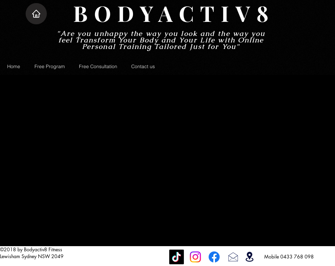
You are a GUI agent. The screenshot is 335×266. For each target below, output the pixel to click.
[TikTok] (176, 257)
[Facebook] (214, 257)
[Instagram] (195, 257)
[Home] (36, 13)
